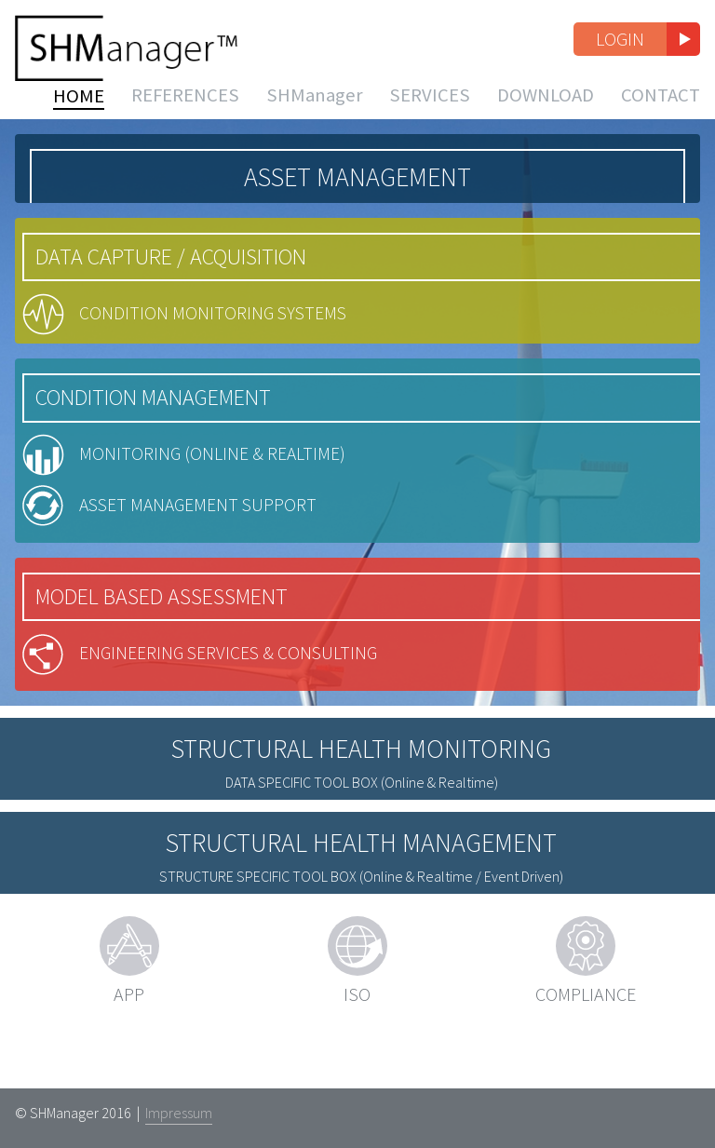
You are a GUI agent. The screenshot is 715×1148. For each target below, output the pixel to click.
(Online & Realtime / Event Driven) (361, 946)
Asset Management (357, 197)
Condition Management (160, 428)
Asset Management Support (212, 555)
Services (429, 110)
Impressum (178, 1112)
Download (545, 110)
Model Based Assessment (169, 653)
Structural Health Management (361, 912)
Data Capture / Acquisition (178, 277)
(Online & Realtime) (361, 852)
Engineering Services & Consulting (242, 716)
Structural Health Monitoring (361, 818)
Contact (660, 110)
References (185, 110)
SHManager (314, 110)
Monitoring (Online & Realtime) (224, 492)
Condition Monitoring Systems (225, 340)
